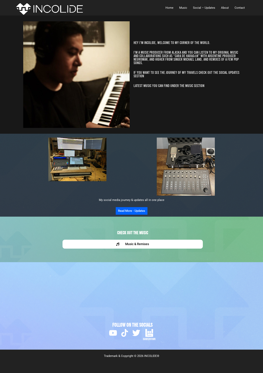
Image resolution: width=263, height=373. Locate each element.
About (225, 7)
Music (183, 7)
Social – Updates (204, 7)
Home (169, 7)
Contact (240, 7)
